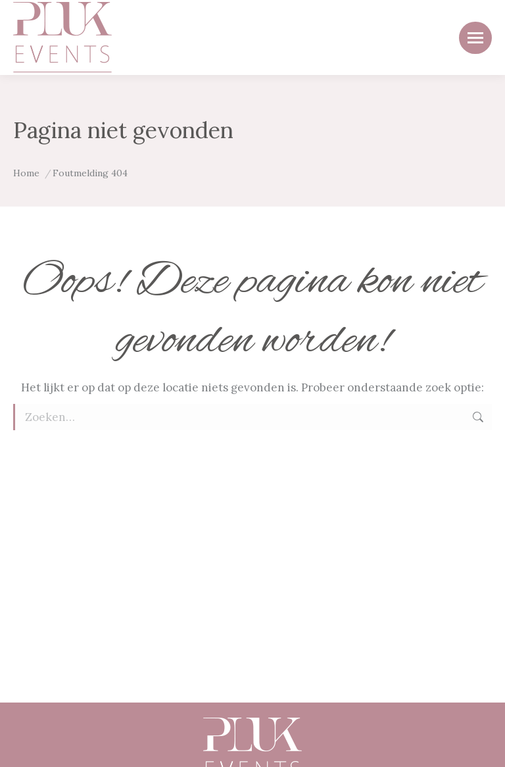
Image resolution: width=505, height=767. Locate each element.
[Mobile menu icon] (475, 38)
